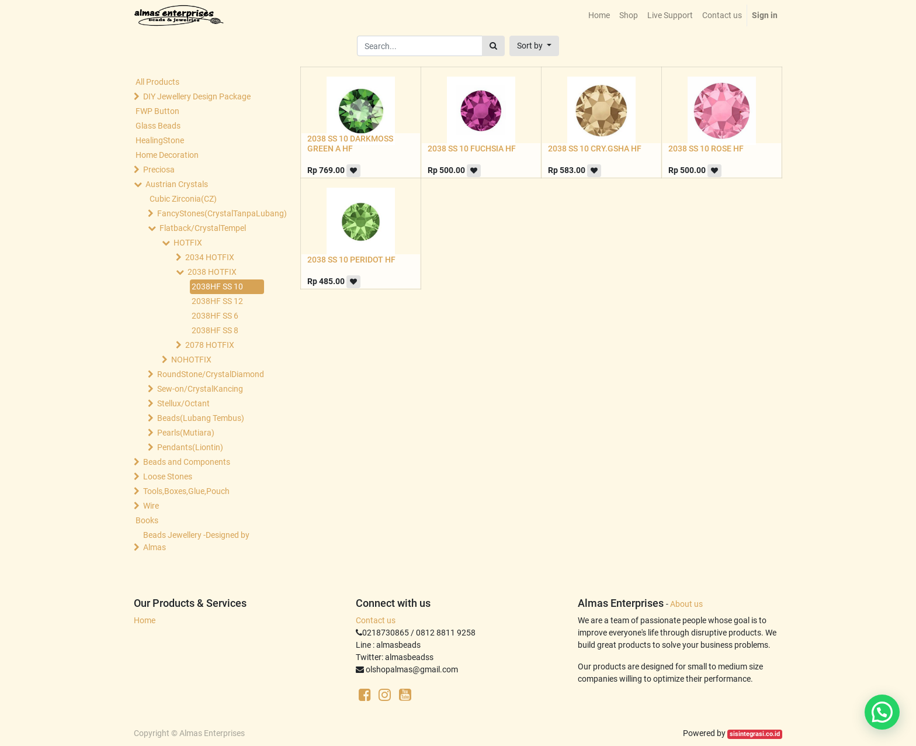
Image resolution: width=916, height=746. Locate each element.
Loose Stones (167, 476)
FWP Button (157, 111)
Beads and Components (186, 462)
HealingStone (160, 140)
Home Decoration (167, 155)
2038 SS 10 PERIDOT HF (351, 259)
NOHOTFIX (191, 359)
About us (686, 604)
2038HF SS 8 (215, 330)
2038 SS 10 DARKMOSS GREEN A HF (350, 143)
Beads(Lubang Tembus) (200, 418)
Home (144, 620)
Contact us (375, 620)
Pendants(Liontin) (190, 447)
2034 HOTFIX (209, 257)
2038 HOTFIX (212, 272)
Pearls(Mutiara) (185, 432)
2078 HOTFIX (209, 345)
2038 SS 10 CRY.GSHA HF (594, 148)
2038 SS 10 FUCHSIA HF (472, 148)
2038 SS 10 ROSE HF (706, 148)
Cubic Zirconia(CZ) (183, 198)
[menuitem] (599, 15)
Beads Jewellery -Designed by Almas (196, 541)
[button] (534, 46)
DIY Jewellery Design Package (197, 96)
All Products (157, 82)
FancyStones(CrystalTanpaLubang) (210, 213)
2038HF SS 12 (217, 301)
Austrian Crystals (176, 184)
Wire (151, 505)
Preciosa (159, 169)
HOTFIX (188, 242)
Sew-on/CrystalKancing (200, 388)
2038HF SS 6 (215, 315)
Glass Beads (158, 125)
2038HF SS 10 (217, 286)
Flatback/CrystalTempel (202, 228)
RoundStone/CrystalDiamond (210, 374)
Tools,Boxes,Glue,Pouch (186, 491)
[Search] (493, 46)
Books (147, 520)
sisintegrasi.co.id (755, 734)
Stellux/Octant (183, 403)
